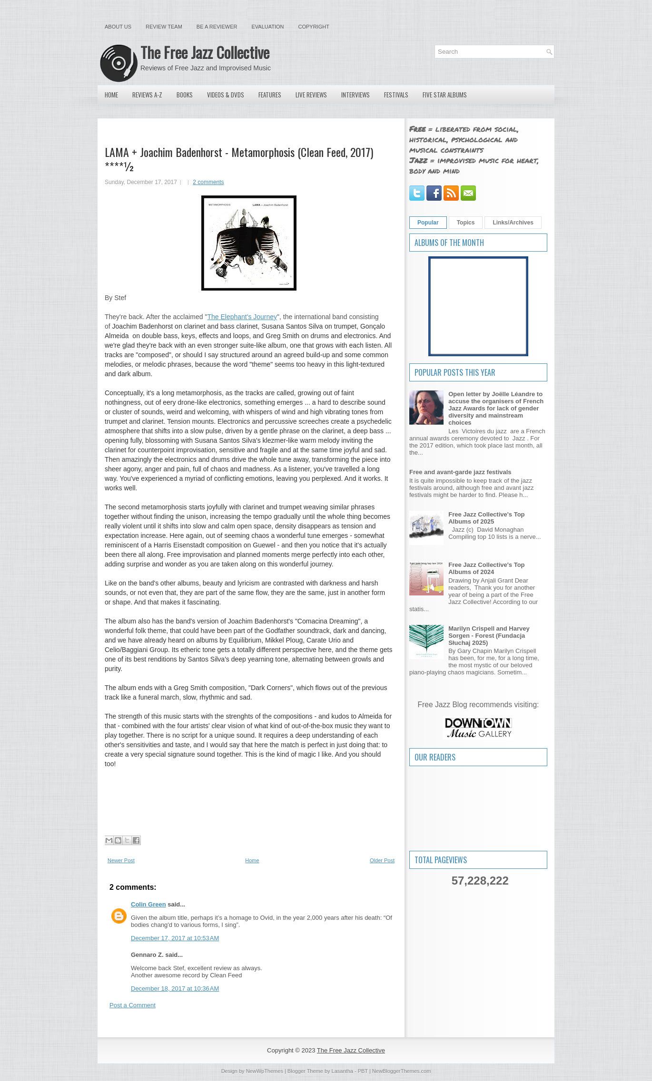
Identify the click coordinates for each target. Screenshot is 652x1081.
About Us (118, 26)
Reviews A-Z (147, 94)
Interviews (355, 94)
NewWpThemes (264, 1071)
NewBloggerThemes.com (401, 1071)
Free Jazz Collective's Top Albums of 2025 (486, 518)
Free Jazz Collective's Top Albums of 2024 (486, 568)
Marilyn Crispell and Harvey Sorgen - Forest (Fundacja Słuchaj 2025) (489, 635)
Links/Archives (513, 222)
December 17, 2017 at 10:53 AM (175, 938)
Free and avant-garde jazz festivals (460, 472)
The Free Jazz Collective (204, 52)
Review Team (164, 26)
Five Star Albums (445, 94)
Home (111, 94)
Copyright (313, 26)
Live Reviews (311, 94)
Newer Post (121, 860)
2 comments (208, 182)
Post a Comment (132, 1005)
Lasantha (342, 1071)
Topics (466, 222)
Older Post (382, 860)
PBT (363, 1071)
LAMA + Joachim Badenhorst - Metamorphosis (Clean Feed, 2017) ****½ (239, 159)
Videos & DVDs (225, 94)
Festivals (396, 94)
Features (269, 94)
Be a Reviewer (217, 26)
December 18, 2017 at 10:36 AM (175, 988)
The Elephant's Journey (242, 317)
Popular (428, 222)
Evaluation (267, 26)
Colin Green (148, 904)
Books (185, 94)
